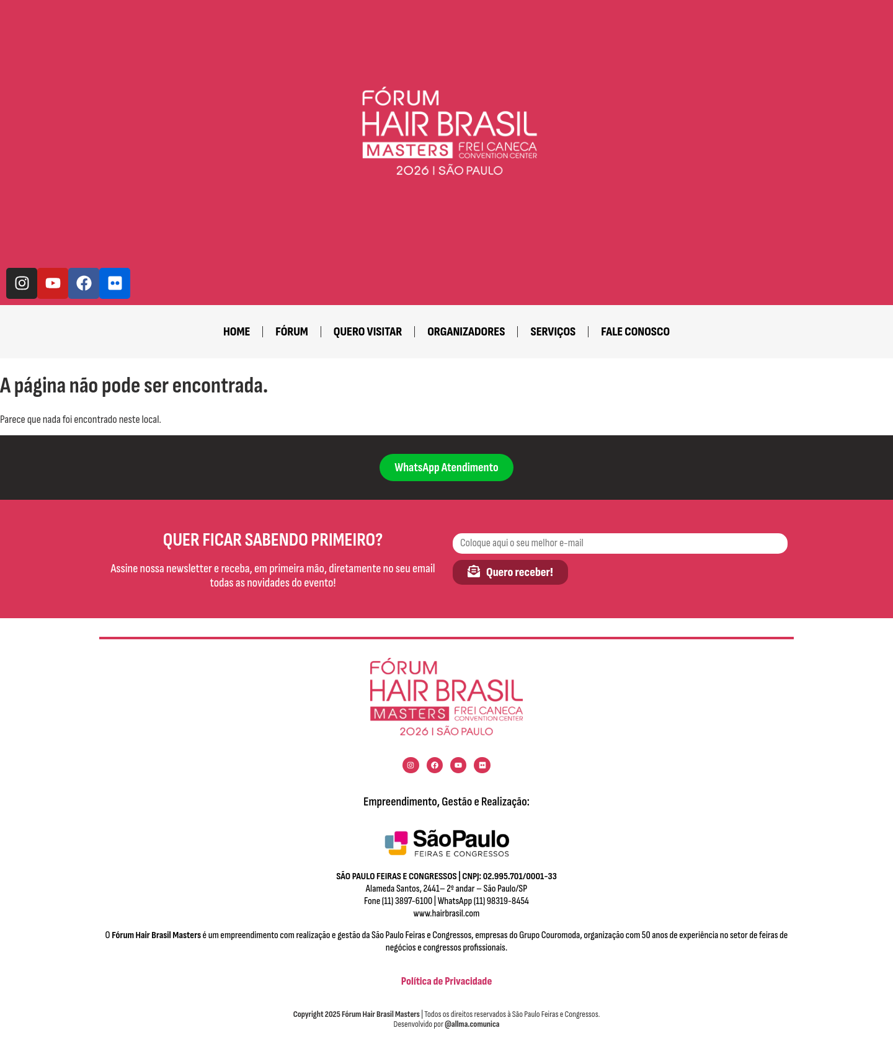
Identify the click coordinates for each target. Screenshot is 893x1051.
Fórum (291, 331)
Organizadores (466, 331)
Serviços (552, 331)
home (236, 331)
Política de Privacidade (446, 981)
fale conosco (635, 331)
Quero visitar (368, 331)
